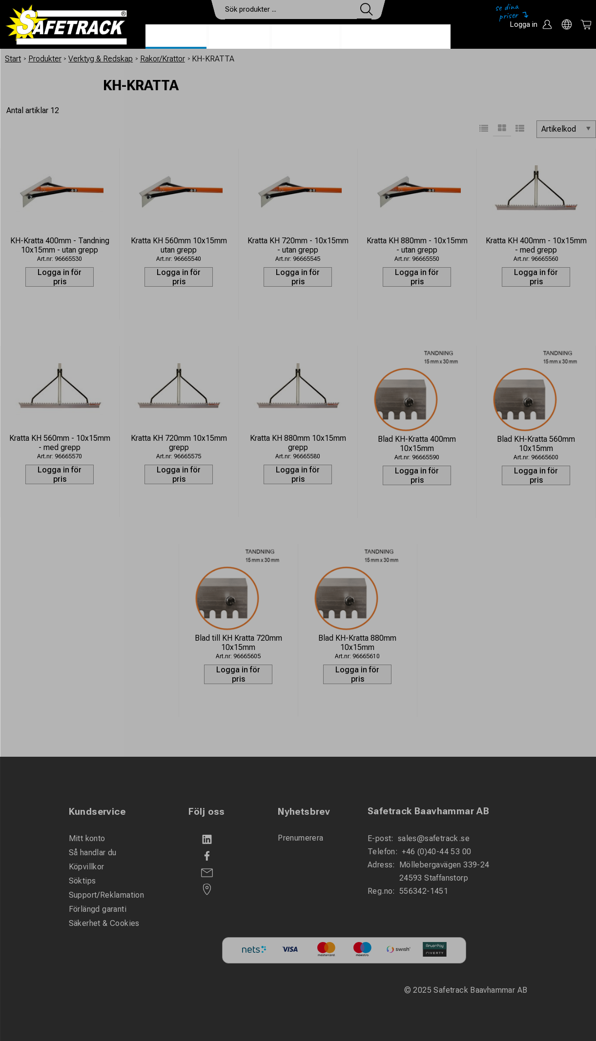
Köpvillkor (86, 866)
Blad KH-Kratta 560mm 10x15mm (536, 443)
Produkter (176, 37)
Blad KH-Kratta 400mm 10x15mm (417, 443)
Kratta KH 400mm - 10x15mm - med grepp (536, 245)
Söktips (82, 880)
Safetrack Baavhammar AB (428, 811)
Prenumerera (300, 838)
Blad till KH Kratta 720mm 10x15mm (238, 642)
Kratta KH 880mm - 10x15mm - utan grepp (417, 245)
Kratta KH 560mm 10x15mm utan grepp (179, 245)
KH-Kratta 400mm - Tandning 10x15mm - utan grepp (59, 245)
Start (13, 58)
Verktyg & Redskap (100, 58)
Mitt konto (87, 838)
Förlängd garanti (97, 909)
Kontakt (367, 37)
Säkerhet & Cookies (104, 923)
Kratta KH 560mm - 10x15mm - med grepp (59, 442)
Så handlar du (93, 852)
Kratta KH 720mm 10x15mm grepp (179, 442)
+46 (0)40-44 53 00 (436, 851)
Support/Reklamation (106, 895)
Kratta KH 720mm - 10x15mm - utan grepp (298, 245)
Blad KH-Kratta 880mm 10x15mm (357, 642)
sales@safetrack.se (434, 838)
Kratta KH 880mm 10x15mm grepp (298, 442)
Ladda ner (422, 37)
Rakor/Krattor (162, 58)
